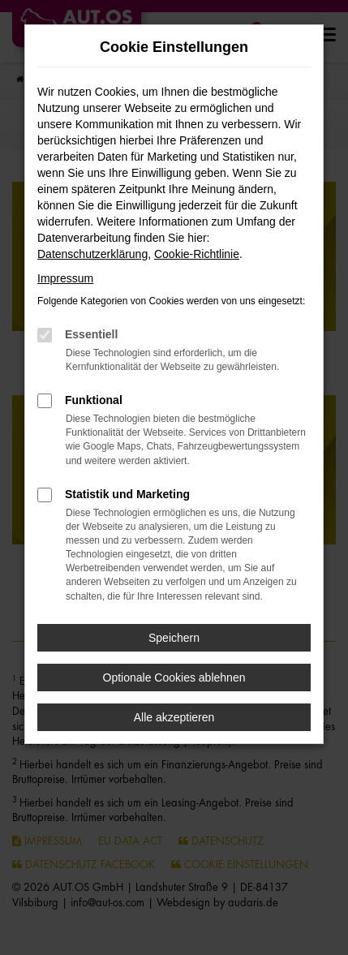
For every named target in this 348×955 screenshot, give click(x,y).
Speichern (174, 637)
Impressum (65, 278)
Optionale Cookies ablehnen (174, 677)
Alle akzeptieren (174, 717)
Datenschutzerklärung (92, 253)
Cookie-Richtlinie (196, 253)
